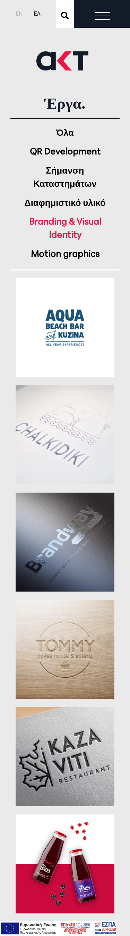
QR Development (65, 152)
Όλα (65, 133)
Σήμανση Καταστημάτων (65, 178)
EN (19, 13)
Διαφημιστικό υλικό (64, 203)
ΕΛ (37, 13)
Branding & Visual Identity (65, 229)
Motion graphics (65, 254)
